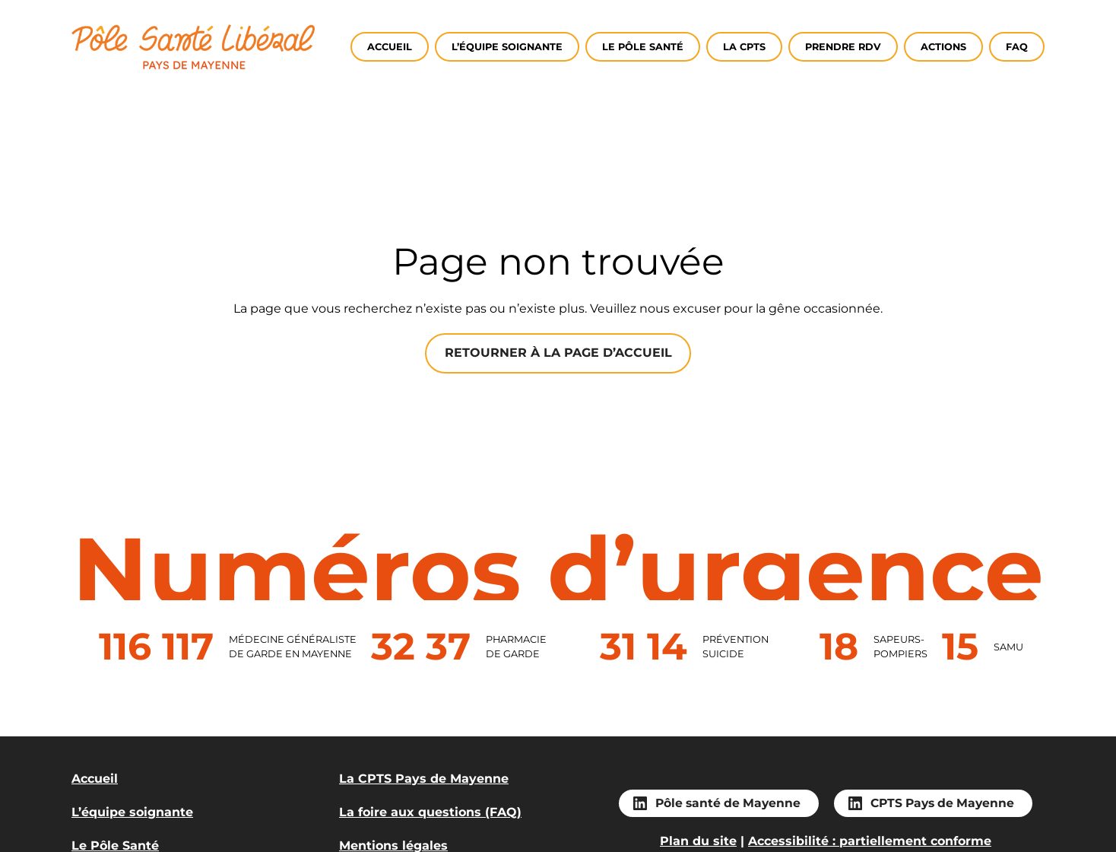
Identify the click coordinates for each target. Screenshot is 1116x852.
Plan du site (698, 841)
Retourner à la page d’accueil (558, 352)
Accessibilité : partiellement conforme (869, 841)
